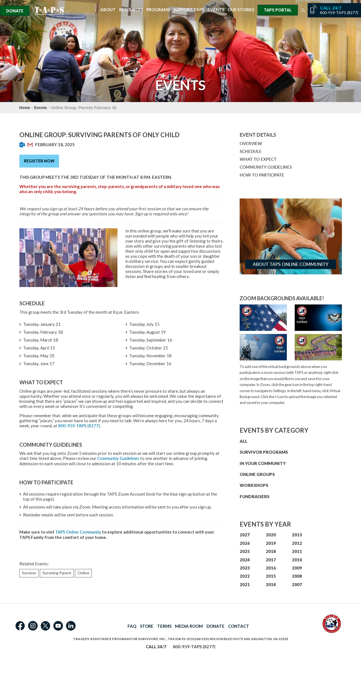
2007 (297, 584)
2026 (245, 543)
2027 (245, 534)
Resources (131, 10)
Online (83, 572)
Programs (158, 10)
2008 (297, 576)
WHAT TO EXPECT (258, 159)
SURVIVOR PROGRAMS (264, 452)
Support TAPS (188, 10)
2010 (297, 559)
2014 (271, 584)
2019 (271, 543)
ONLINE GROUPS (257, 474)
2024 (245, 559)
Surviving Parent (56, 572)
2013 (297, 534)
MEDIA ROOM (189, 626)
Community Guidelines (118, 458)
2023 (245, 567)
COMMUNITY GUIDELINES (266, 167)
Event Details (258, 134)
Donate (14, 10)
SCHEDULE (251, 151)
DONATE (215, 626)
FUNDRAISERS (254, 496)
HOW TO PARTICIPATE (262, 175)
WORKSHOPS (254, 485)
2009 (297, 567)
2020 (271, 534)
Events (216, 10)
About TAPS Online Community (290, 264)
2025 (245, 551)
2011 (297, 551)
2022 (245, 576)
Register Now (39, 161)
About (108, 10)
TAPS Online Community (78, 532)
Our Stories (241, 10)
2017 (271, 559)
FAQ (132, 626)
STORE (146, 626)
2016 (271, 567)
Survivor (29, 572)
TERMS (164, 626)
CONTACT (238, 626)
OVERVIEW (251, 143)
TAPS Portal (278, 10)
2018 (271, 551)
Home (24, 107)
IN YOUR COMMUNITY (263, 463)
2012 (297, 543)
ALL (243, 441)
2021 (245, 584)
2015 (271, 576)
